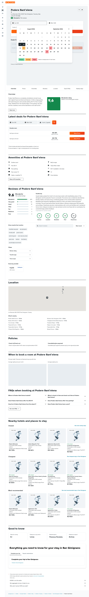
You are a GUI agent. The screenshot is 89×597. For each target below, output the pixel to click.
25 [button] (27, 51)
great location (20, 232)
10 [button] (23, 44)
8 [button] (54, 41)
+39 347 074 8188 (15, 16)
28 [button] (38, 51)
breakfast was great (13, 229)
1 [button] (54, 37)
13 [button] (34, 44)
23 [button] (20, 51)
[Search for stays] (3, 10)
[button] (2, 2)
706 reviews (23, 18)
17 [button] (23, 48)
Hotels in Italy (30, 593)
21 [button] (38, 48)
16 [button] (20, 48)
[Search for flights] (3, 7)
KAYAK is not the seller (48, 580)
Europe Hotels (23, 593)
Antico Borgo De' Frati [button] (33, 444)
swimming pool (12, 236)
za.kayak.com (11, 593)
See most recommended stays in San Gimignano (74, 490)
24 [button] (23, 51)
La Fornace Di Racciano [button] (73, 445)
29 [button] (42, 51)
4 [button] (27, 41)
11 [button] (27, 44)
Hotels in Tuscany (39, 593)
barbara (17, 239)
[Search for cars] (3, 13)
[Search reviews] (55, 226)
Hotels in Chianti (47, 593)
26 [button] (31, 51)
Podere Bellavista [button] (13, 444)
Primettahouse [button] (51, 476)
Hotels (17, 593)
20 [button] (34, 48)
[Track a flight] (3, 20)
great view (11, 239)
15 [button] (42, 44)
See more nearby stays (80, 425)
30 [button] (20, 55)
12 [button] (31, 44)
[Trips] (3, 28)
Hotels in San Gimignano (17, 562)
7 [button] (38, 41)
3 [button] (23, 41)
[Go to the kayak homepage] (10, 2)
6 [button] (34, 41)
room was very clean (22, 236)
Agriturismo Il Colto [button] (52, 510)
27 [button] (34, 51)
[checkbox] (16, 269)
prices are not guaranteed (38, 576)
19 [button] (31, 48)
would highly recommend (15, 242)
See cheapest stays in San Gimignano (76, 456)
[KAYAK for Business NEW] (3, 24)
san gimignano (23, 229)
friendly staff (12, 232)
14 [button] (38, 44)
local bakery (24, 239)
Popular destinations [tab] (28, 553)
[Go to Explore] (3, 17)
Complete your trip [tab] (15, 553)
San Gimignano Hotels (57, 593)
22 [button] (42, 48)
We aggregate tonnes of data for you (48, 583)
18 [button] (27, 48)
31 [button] (23, 55)
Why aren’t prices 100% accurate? (48, 586)
